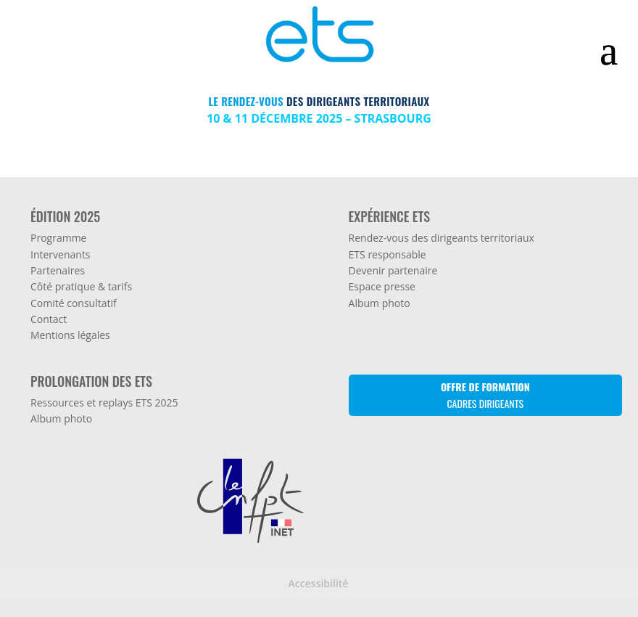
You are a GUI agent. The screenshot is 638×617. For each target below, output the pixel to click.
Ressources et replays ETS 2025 (104, 402)
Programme (58, 238)
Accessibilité (319, 583)
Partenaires (57, 270)
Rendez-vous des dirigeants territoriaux (441, 238)
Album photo (379, 303)
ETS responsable (387, 254)
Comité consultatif (73, 303)
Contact (48, 319)
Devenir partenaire (393, 270)
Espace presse (382, 286)
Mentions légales (70, 335)
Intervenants (60, 254)
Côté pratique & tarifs (81, 286)
